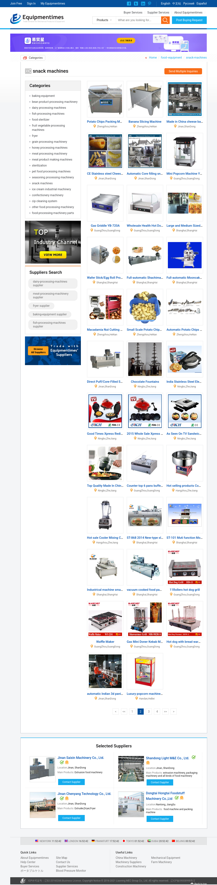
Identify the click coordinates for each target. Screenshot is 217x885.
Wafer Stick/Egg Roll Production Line (112, 278)
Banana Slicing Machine (145, 121)
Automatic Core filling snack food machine (156, 173)
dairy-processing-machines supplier (50, 283)
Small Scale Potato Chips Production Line (155, 330)
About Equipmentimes (188, 12)
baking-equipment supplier (50, 314)
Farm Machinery (161, 862)
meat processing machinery (49, 153)
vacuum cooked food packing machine (153, 590)
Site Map (61, 857)
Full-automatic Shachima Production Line (155, 278)
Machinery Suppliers (128, 862)
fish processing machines (48, 113)
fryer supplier (41, 305)
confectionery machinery (47, 195)
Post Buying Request (189, 20)
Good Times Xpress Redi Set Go (109, 434)
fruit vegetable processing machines (48, 127)
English (165, 3)
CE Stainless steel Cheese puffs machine (115, 173)
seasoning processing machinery (53, 177)
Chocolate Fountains (145, 382)
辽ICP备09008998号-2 (183, 880)
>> (165, 711)
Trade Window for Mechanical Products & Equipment (44, 21)
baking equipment (43, 95)
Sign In (31, 3)
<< (123, 711)
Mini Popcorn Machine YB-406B (188, 173)
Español (202, 3)
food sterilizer (40, 119)
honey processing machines (50, 147)
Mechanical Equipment (165, 857)
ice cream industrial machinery (51, 189)
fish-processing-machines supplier (49, 324)
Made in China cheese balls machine (191, 121)
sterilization (39, 165)
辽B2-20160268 (53, 880)
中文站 (176, 3)
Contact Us (63, 862)
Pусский (188, 3)
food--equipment (171, 57)
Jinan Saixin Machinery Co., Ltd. (81, 758)
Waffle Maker (105, 642)
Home (153, 57)
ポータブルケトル (31, 870)
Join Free (16, 3)
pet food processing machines (51, 171)
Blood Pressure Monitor (71, 870)
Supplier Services (158, 12)
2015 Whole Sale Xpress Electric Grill (152, 434)
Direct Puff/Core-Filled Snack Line (110, 382)
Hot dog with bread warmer (185, 642)
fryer (35, 135)
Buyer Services (133, 12)
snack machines (42, 183)
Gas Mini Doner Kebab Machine (148, 642)
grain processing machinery (49, 141)
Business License (71, 880)
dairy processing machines (49, 107)
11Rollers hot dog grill (185, 590)
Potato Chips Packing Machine (108, 121)
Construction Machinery (131, 866)
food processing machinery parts (53, 213)
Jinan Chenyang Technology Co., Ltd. (84, 794)
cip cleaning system (44, 201)
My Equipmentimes (53, 3)
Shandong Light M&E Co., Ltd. (167, 758)
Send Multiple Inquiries (183, 71)
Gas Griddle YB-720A (105, 225)
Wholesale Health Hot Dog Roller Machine (155, 225)
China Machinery (126, 857)
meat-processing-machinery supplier (50, 295)
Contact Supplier (71, 782)
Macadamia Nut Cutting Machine (109, 330)
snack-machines (196, 57)
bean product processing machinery (55, 101)
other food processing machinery (53, 207)
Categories (36, 57)
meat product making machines (52, 159)
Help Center (27, 862)
